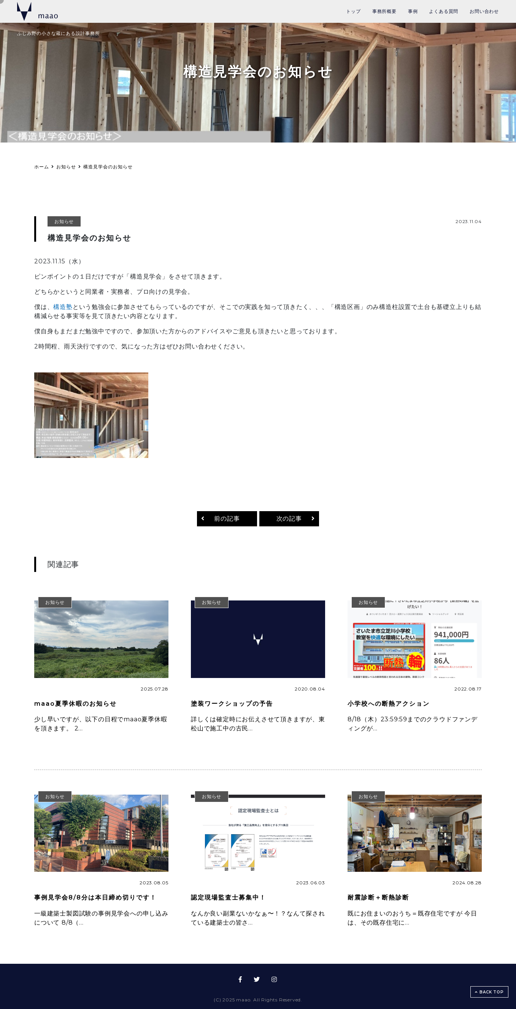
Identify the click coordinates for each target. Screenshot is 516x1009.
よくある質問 (443, 11)
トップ (353, 11)
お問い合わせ (484, 11)
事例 (413, 11)
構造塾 (62, 306)
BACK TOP (489, 992)
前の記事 (227, 518)
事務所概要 (384, 11)
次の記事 (289, 518)
